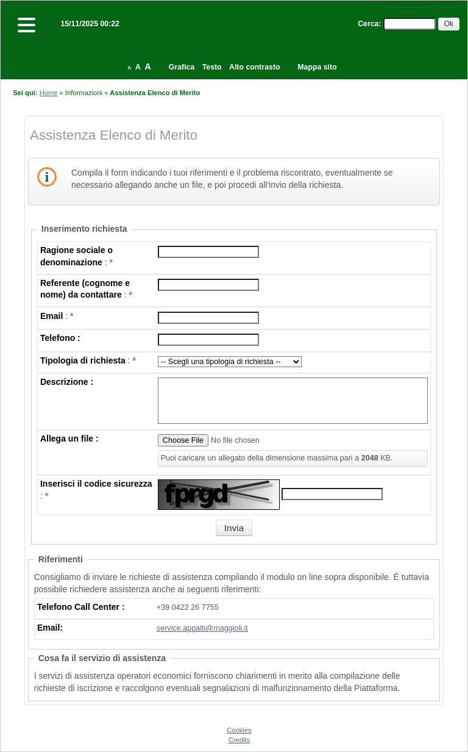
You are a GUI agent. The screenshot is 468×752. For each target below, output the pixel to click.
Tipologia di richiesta (83, 360)
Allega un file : (69, 438)
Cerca (368, 24)
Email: (50, 627)
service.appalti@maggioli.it (202, 628)
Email (51, 316)
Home (49, 92)
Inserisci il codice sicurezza (96, 484)
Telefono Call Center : (81, 607)
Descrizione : (66, 382)
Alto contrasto (254, 67)
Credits (239, 739)
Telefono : (60, 338)
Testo (212, 67)
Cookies (239, 730)
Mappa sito (316, 67)
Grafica (181, 67)
